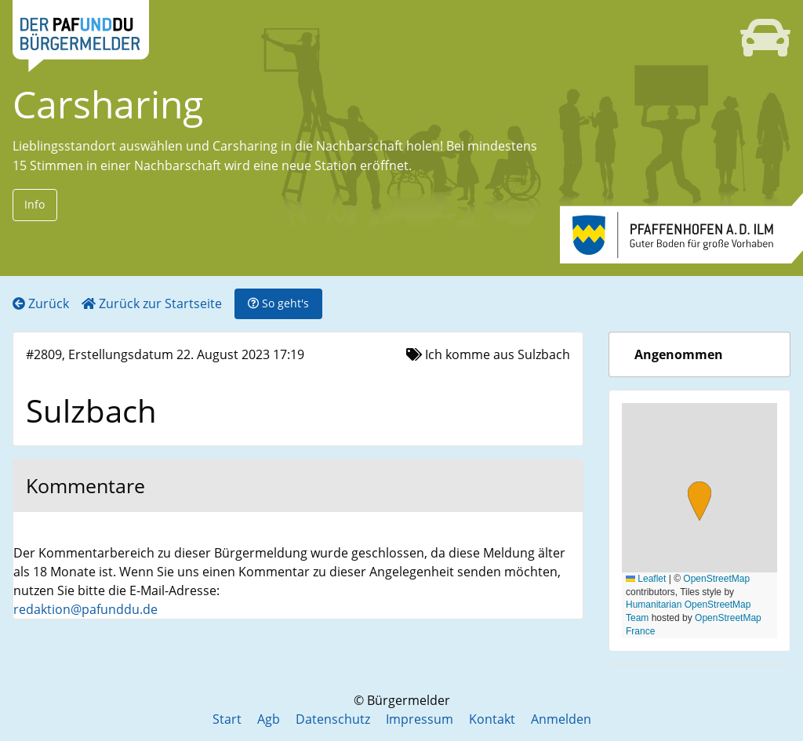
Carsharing (108, 103)
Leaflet (646, 578)
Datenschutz (333, 719)
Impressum (419, 719)
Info (34, 204)
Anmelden (561, 719)
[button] (699, 503)
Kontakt (492, 719)
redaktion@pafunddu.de (85, 609)
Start (227, 719)
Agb (268, 719)
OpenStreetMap (716, 578)
